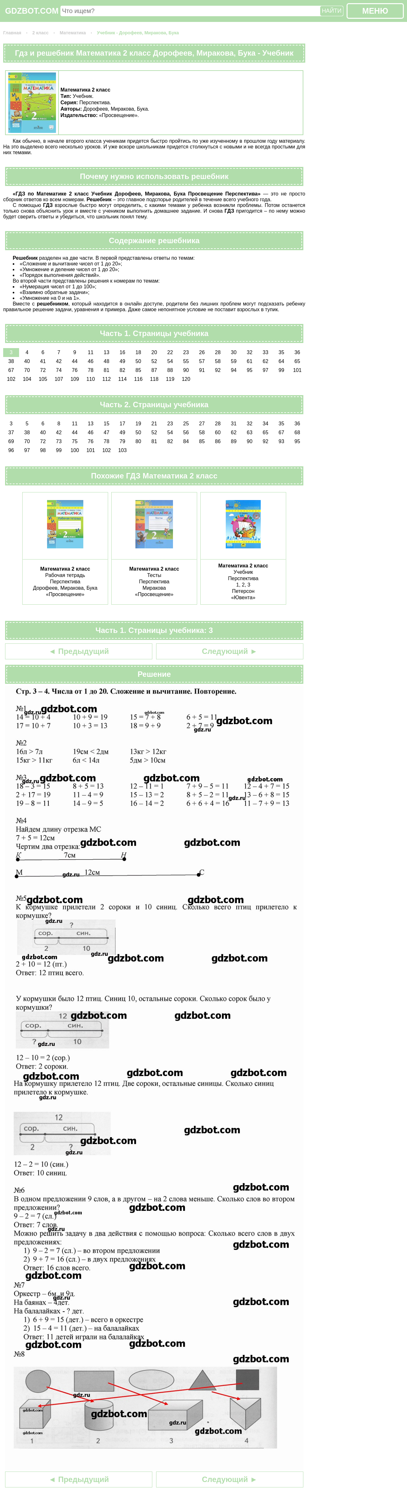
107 (59, 379)
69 (11, 441)
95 (249, 370)
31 (234, 423)
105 (43, 379)
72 (43, 370)
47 (106, 432)
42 (59, 361)
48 (106, 361)
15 (106, 423)
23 (186, 352)
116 (138, 379)
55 (186, 361)
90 (186, 370)
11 (90, 352)
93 (281, 441)
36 (297, 352)
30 (234, 352)
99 (281, 370)
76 (75, 370)
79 (122, 441)
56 (186, 432)
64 (281, 361)
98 (43, 450)
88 (170, 370)
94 (234, 370)
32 (249, 352)
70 (27, 370)
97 (265, 370)
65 (297, 361)
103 (122, 450)
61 (249, 361)
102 (11, 379)
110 (90, 379)
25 (186, 423)
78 (90, 370)
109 (75, 379)
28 (218, 352)
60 (218, 432)
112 (106, 379)
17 (122, 423)
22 (170, 352)
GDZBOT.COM (32, 10)
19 (138, 423)
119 (170, 379)
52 (154, 361)
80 (138, 441)
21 (154, 423)
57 (202, 361)
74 (59, 370)
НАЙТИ (331, 11)
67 (11, 370)
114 (122, 379)
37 (11, 432)
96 (11, 450)
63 (249, 432)
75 (75, 441)
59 (234, 361)
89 (234, 441)
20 (154, 352)
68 (297, 432)
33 (265, 352)
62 (265, 361)
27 (202, 423)
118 (154, 379)
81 (106, 370)
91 (202, 370)
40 (27, 361)
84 (186, 441)
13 (106, 352)
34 (265, 423)
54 (170, 361)
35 (281, 352)
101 (297, 370)
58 (218, 361)
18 (138, 352)
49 (122, 361)
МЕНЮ (375, 10)
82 (122, 370)
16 (122, 352)
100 (75, 450)
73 (59, 441)
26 (202, 352)
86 (218, 441)
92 (218, 370)
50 (138, 361)
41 (43, 361)
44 (75, 361)
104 (27, 379)
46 (90, 361)
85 (138, 370)
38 (11, 361)
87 (154, 370)
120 (186, 379)
